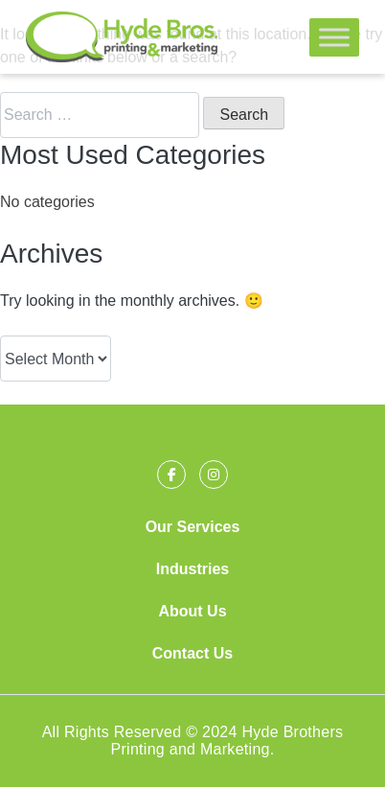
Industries (192, 569)
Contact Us (192, 653)
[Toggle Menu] (334, 37)
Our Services (193, 527)
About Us (192, 611)
